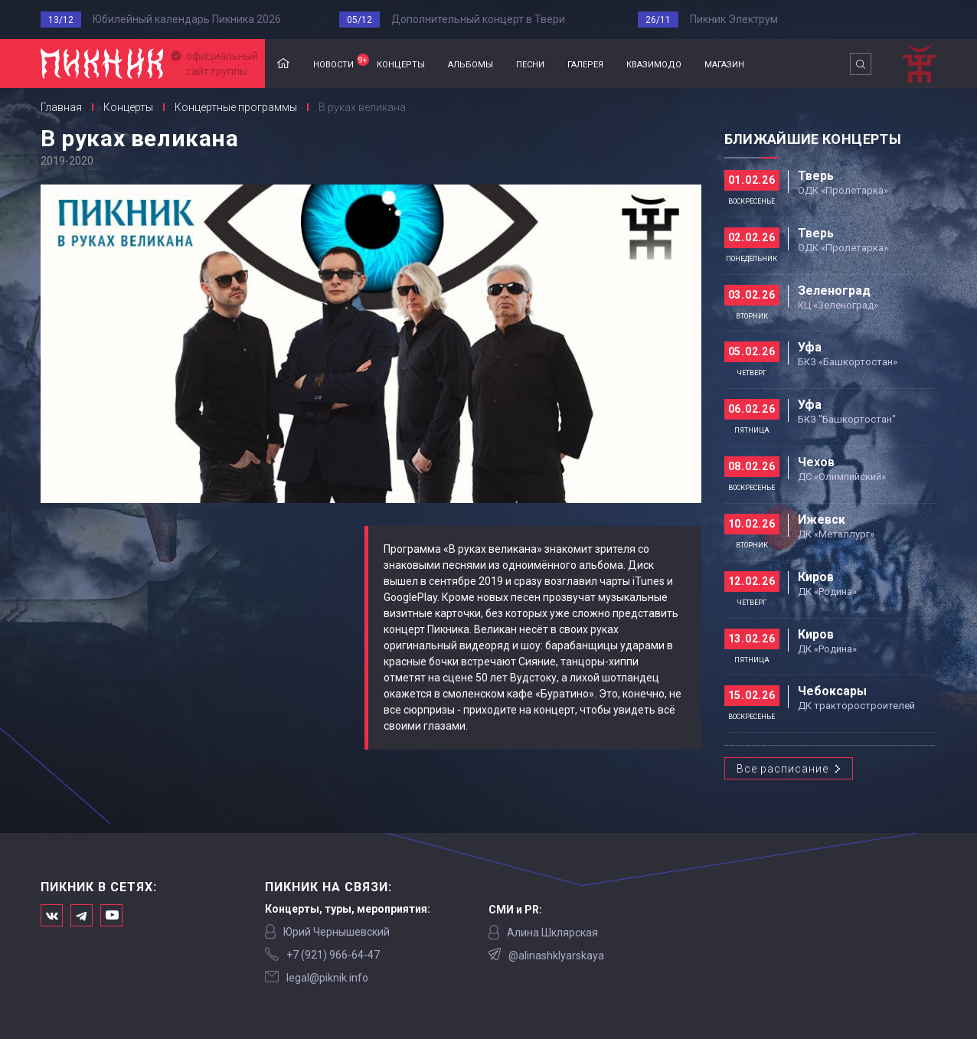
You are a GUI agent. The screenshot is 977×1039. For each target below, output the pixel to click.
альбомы (470, 63)
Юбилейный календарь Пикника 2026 (187, 19)
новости (339, 62)
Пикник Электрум (734, 19)
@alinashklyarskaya (556, 955)
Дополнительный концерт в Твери (478, 19)
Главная (283, 64)
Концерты (128, 107)
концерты (401, 63)
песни (530, 63)
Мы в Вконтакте (52, 915)
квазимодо (653, 63)
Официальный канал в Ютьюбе (111, 915)
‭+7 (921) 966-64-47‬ (333, 955)
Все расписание (782, 769)
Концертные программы (236, 107)
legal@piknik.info (327, 978)
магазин (724, 63)
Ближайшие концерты (812, 139)
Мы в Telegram (81, 915)
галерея (585, 63)
